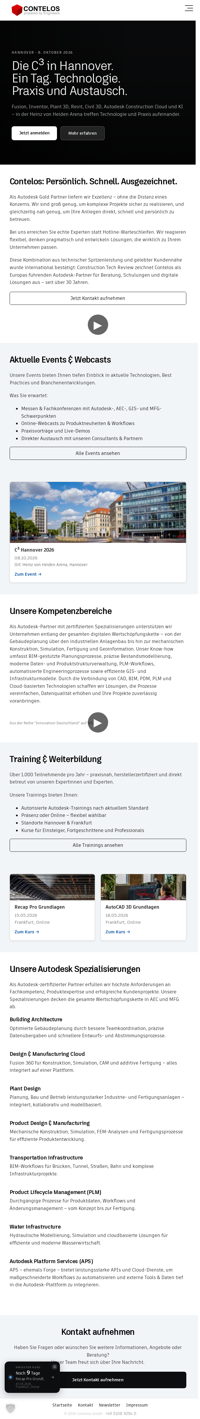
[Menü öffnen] (189, 8)
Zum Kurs (52, 907)
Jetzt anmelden (34, 133)
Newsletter (109, 1405)
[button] (10, 1408)
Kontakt (85, 1405)
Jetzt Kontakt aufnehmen (97, 298)
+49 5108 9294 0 (120, 1413)
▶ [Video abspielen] (98, 324)
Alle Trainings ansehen (98, 845)
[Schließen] (55, 1367)
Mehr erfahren (82, 133)
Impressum (137, 1405)
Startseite (62, 1405)
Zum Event (98, 532)
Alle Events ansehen (98, 453)
